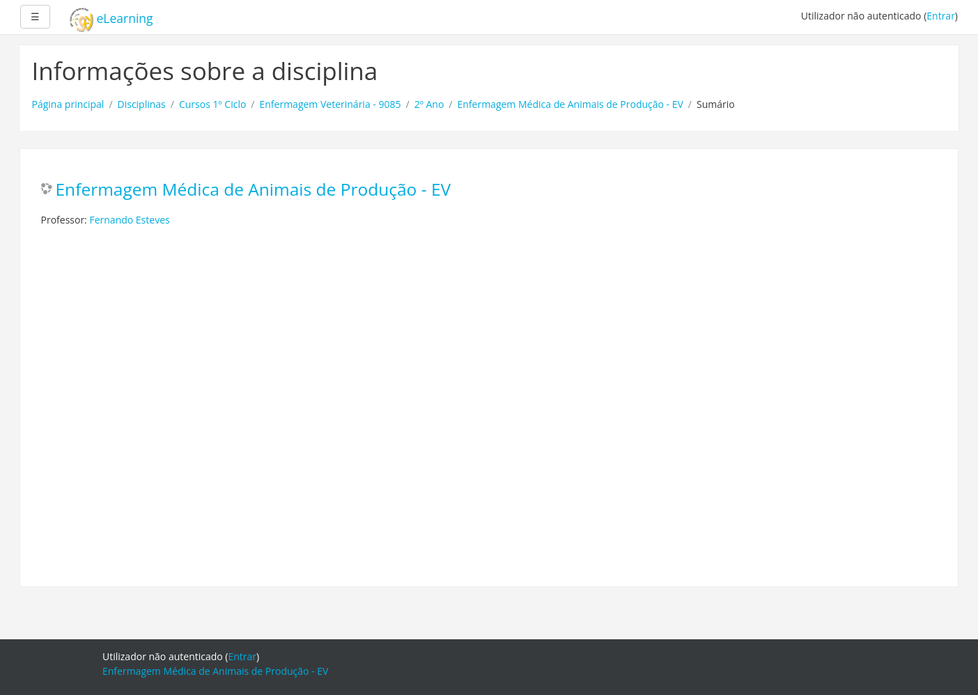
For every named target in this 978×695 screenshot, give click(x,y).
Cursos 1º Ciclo (212, 104)
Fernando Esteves (129, 219)
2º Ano (429, 104)
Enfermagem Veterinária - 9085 (330, 104)
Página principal (68, 104)
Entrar (940, 15)
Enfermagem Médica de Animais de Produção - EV (570, 104)
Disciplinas (142, 104)
